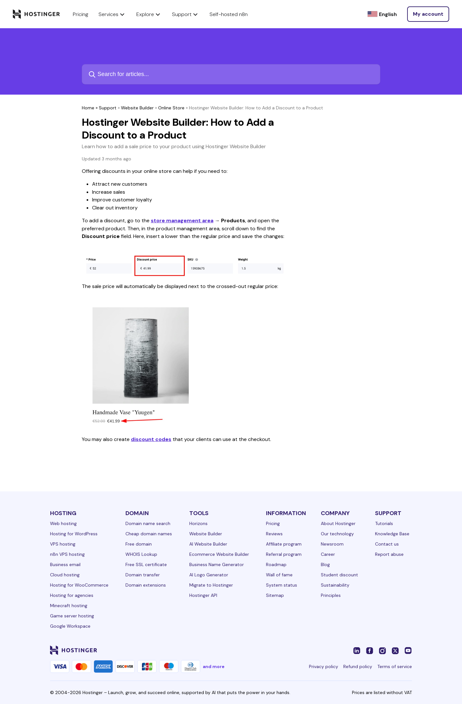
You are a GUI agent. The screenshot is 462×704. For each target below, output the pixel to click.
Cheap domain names (148, 534)
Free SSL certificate (146, 564)
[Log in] (428, 14)
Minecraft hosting (68, 605)
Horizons (198, 523)
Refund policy (357, 666)
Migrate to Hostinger (211, 585)
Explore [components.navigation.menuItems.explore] (149, 14)
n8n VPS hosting (67, 554)
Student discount (339, 575)
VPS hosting (62, 544)
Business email (65, 564)
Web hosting (63, 523)
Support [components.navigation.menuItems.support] (185, 14)
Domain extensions (145, 585)
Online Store (171, 108)
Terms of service (394, 666)
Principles (331, 595)
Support (107, 108)
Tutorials (384, 523)
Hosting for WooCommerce (79, 585)
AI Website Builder (208, 544)
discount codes (151, 439)
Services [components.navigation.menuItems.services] (112, 14)
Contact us (387, 544)
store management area (182, 220)
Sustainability (335, 585)
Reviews (274, 534)
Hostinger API (203, 595)
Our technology (337, 534)
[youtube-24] (408, 650)
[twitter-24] (395, 650)
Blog (325, 564)
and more (214, 666)
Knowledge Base (392, 534)
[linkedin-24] (357, 650)
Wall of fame (279, 575)
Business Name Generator (216, 564)
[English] (382, 14)
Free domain (138, 544)
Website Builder (137, 108)
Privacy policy (323, 666)
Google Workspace (70, 626)
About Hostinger (338, 523)
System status (281, 585)
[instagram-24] (382, 650)
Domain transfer (142, 575)
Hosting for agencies (71, 595)
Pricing (273, 523)
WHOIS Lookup (141, 554)
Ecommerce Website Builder (219, 554)
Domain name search (147, 523)
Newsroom (332, 544)
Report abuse (389, 554)
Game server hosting (72, 616)
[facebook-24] (369, 650)
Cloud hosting (65, 575)
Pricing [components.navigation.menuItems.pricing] (80, 14)
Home (88, 108)
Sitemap (275, 595)
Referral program (284, 554)
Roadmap (276, 564)
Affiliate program (284, 544)
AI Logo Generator (208, 575)
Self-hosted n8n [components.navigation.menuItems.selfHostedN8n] (229, 14)
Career (328, 554)
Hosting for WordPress (74, 534)
